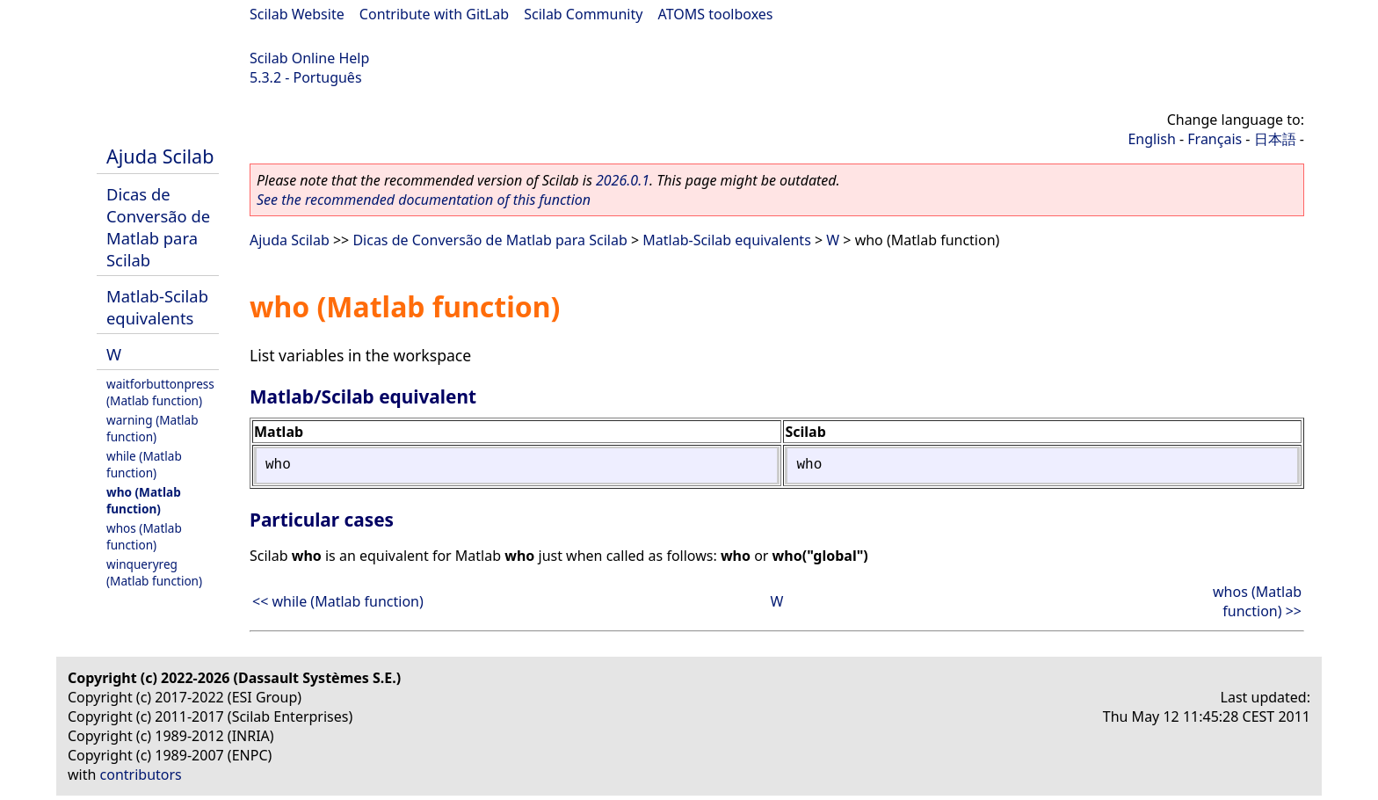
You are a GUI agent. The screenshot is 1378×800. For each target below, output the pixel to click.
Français (1214, 139)
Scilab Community (583, 14)
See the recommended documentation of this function (424, 199)
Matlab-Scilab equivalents (157, 307)
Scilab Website (297, 14)
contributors (141, 774)
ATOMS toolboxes (715, 14)
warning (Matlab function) (152, 428)
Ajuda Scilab (160, 156)
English (1151, 139)
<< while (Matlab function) (338, 601)
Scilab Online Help (309, 58)
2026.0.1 (622, 180)
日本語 (1275, 139)
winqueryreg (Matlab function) (154, 572)
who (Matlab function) (143, 500)
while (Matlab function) (144, 464)
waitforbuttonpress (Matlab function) (160, 392)
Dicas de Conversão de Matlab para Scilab (158, 227)
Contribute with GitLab (434, 14)
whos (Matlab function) (144, 536)
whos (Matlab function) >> (1257, 601)
